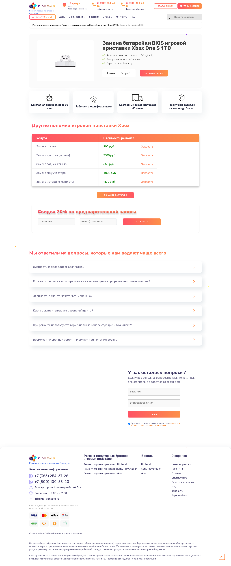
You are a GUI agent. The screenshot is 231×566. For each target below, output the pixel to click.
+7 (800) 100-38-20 (52, 481)
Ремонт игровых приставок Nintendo (106, 464)
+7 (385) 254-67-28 (51, 476)
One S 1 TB (113, 25)
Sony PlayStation (151, 468)
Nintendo (146, 464)
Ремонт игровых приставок (46, 25)
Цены (62, 16)
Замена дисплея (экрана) (53, 155)
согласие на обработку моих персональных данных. (155, 424)
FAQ (133, 16)
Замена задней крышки (51, 164)
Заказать (147, 146)
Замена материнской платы (55, 181)
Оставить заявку (154, 73)
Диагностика (179, 477)
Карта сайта (179, 495)
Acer (144, 473)
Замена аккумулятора (51, 173)
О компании (76, 16)
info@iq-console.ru (47, 499)
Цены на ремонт (181, 464)
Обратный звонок (189, 6)
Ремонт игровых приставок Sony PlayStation (110, 468)
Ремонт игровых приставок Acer (103, 473)
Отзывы (107, 16)
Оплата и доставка (182, 482)
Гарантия (93, 16)
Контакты (121, 16)
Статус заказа (165, 6)
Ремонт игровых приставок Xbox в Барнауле (84, 25)
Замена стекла (46, 146)
